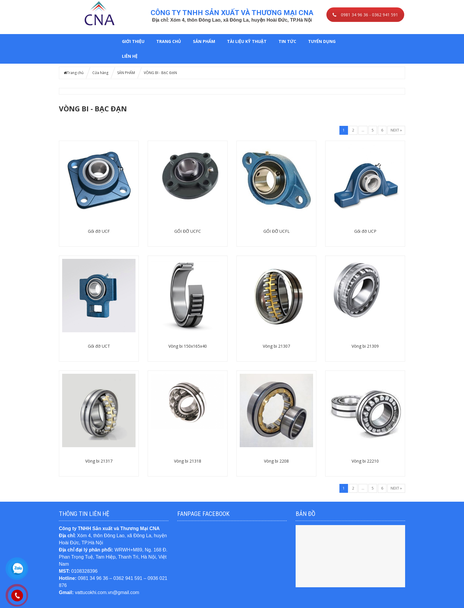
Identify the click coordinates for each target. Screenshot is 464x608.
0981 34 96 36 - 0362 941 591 (365, 14)
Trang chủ (168, 41)
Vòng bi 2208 (276, 461)
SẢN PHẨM (204, 41)
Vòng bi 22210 (365, 461)
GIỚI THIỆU (133, 41)
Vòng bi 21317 (98, 461)
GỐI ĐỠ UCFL (276, 231)
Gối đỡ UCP (365, 231)
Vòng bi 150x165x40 (187, 346)
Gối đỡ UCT (99, 346)
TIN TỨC (287, 41)
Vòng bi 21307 (276, 346)
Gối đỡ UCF (99, 231)
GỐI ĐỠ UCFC (187, 231)
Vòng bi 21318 (187, 461)
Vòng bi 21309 (365, 346)
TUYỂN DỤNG (322, 41)
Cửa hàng (100, 72)
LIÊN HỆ (130, 56)
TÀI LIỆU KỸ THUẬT (247, 41)
